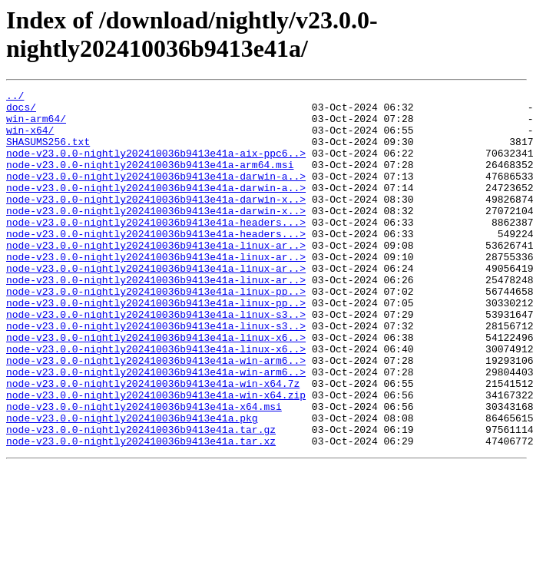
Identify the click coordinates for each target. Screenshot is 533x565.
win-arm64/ (36, 125)
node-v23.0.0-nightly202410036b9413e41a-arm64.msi (149, 180)
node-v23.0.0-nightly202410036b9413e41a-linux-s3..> (156, 360)
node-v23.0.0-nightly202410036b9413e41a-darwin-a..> (156, 194)
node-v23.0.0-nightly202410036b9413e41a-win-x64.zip (156, 457)
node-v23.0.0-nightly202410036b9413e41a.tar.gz (141, 498)
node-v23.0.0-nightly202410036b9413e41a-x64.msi (144, 470)
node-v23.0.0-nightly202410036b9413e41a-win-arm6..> (156, 415)
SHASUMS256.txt (48, 153)
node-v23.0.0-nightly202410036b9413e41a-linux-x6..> (156, 388)
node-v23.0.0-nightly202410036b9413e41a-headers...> (156, 249)
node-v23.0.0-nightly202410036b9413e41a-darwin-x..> (156, 222)
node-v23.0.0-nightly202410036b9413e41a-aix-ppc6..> (156, 166)
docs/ (21, 111)
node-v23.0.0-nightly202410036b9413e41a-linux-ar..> (156, 277)
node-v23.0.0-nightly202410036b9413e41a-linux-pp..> (156, 332)
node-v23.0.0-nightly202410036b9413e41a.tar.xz (141, 512)
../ (15, 97)
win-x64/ (30, 139)
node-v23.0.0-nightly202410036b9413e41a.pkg (132, 484)
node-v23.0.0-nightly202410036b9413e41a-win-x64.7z (153, 443)
